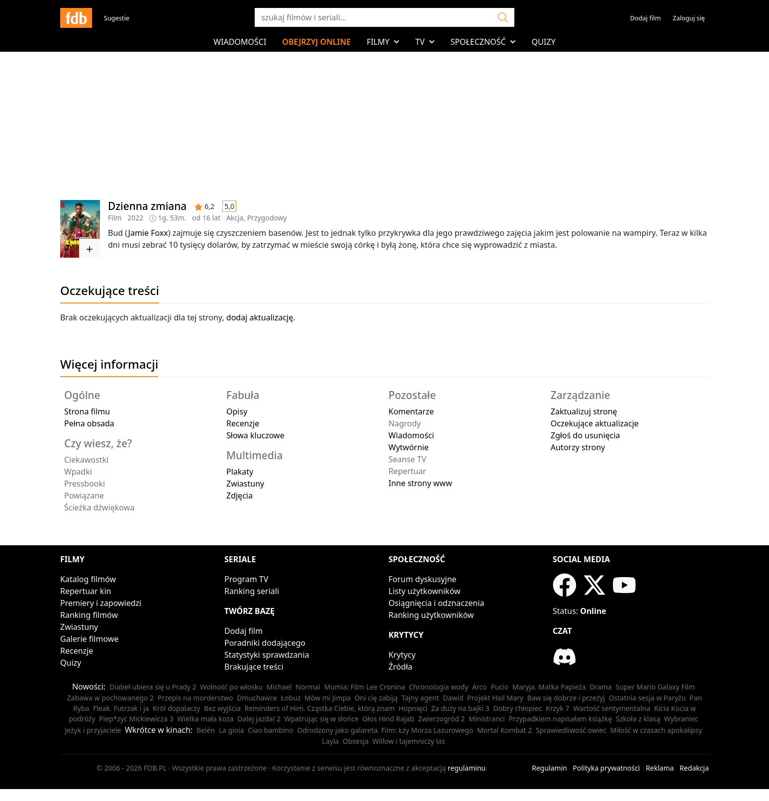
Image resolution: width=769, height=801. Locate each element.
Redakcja (694, 768)
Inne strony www (420, 483)
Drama (600, 687)
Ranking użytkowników (431, 614)
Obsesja (356, 741)
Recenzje (242, 423)
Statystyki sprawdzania (266, 654)
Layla (330, 741)
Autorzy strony (578, 447)
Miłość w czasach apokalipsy (656, 730)
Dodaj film (645, 17)
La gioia (231, 730)
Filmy (383, 41)
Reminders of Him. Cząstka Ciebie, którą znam (319, 708)
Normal (307, 687)
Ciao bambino (270, 730)
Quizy (544, 41)
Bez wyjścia (222, 708)
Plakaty (239, 471)
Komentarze (411, 411)
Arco (479, 687)
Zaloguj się (689, 17)
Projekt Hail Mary (495, 697)
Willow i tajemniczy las (409, 741)
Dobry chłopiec (517, 708)
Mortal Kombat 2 (504, 730)
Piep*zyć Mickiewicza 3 (136, 718)
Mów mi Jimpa (327, 697)
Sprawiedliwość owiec (571, 730)
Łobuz (291, 697)
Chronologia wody (439, 687)
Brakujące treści (254, 666)
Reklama (660, 768)
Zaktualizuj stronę (584, 411)
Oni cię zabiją (376, 697)
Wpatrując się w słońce (322, 718)
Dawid (453, 697)
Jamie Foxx (148, 232)
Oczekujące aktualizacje (595, 423)
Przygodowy (267, 217)
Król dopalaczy (176, 708)
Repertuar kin (85, 591)
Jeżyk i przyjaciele (93, 730)
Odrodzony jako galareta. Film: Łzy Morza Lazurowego (385, 730)
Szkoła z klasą (638, 718)
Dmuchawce (257, 697)
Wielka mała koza (205, 718)
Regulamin (549, 768)
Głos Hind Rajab (388, 718)
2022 (135, 217)
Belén (205, 730)
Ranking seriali (251, 591)
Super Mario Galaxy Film (655, 687)
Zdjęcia (239, 495)
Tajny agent (420, 697)
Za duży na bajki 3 (460, 708)
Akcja (235, 217)
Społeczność (483, 41)
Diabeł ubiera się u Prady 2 (152, 687)
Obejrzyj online (316, 41)
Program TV (246, 579)
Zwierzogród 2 (441, 718)
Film (115, 217)
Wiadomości (239, 41)
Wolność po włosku (231, 687)
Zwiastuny (245, 483)
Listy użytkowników (424, 591)
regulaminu (466, 768)
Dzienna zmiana (147, 206)
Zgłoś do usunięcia (585, 435)
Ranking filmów (89, 614)
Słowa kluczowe (255, 435)
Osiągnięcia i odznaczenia (436, 603)
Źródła (400, 666)
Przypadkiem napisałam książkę (560, 718)
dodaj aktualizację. (260, 317)
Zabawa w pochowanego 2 (110, 697)
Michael (279, 687)
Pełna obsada (89, 423)
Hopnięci (412, 708)
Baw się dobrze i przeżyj (566, 697)
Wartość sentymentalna (611, 708)
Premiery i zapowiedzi (100, 603)
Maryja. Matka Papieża (549, 687)
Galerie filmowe (89, 638)
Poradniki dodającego (264, 642)
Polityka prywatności (606, 768)
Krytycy (401, 654)
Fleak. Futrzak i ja (121, 708)
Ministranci (487, 718)
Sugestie (116, 17)
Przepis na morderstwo (195, 697)
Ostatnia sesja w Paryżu (647, 697)
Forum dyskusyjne (422, 579)
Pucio (499, 687)
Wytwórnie (408, 447)
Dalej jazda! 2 (259, 718)
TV (425, 41)
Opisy (236, 411)
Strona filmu (87, 411)
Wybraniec (681, 718)
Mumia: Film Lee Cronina (364, 687)
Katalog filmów (88, 579)
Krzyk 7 (557, 708)
